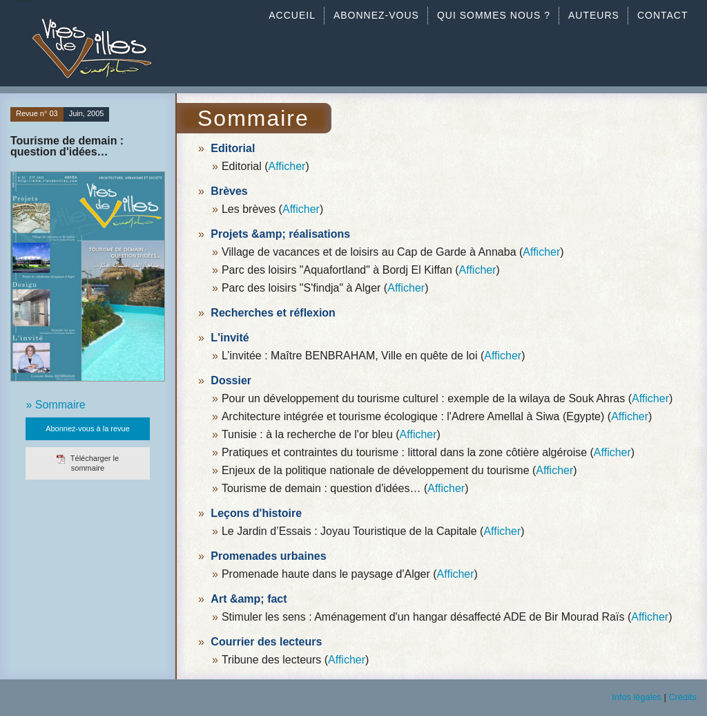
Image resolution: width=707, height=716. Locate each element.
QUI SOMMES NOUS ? (493, 15)
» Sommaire (55, 405)
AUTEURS (593, 15)
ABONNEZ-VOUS (376, 15)
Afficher (286, 166)
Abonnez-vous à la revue (88, 428)
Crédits (682, 697)
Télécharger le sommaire (88, 462)
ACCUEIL (292, 15)
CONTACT (662, 15)
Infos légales (636, 697)
